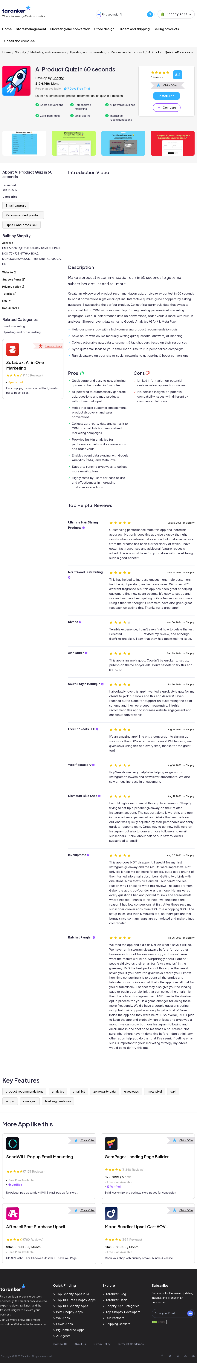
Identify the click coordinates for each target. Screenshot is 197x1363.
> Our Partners (113, 1318)
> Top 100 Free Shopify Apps (74, 1300)
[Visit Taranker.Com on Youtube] (185, 1356)
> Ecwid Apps (63, 1324)
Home (7, 29)
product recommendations (24, 1091)
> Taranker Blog (114, 1294)
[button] (176, 14)
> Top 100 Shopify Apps (70, 1306)
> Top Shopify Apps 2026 (71, 1294)
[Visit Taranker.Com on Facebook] (162, 1356)
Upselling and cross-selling (88, 52)
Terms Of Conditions (131, 1344)
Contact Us (60, 1344)
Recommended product (127, 52)
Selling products (166, 29)
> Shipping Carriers (116, 1324)
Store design (104, 29)
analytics (58, 1091)
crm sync (29, 1101)
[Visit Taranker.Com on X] (170, 1356)
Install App (166, 96)
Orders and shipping (134, 29)
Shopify (20, 52)
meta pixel (154, 1091)
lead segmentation (58, 1101)
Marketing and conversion (70, 29)
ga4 (173, 1091)
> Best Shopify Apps (68, 1312)
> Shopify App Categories (121, 1306)
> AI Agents (61, 1336)
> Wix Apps (61, 1318)
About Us (80, 1344)
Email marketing (13, 326)
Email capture (16, 205)
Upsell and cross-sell (20, 41)
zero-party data (104, 1091)
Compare (166, 107)
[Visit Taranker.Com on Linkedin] (178, 1356)
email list (79, 1091)
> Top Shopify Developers (121, 1312)
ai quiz (10, 1101)
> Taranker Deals (115, 1300)
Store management (31, 29)
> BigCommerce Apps (68, 1330)
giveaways (131, 1091)
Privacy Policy (101, 1344)
